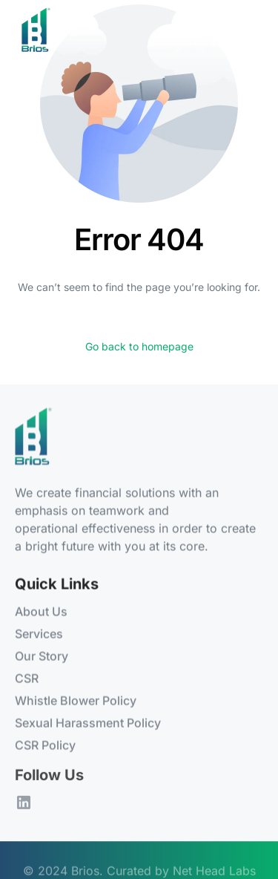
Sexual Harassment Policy (88, 723)
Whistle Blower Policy (75, 700)
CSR (27, 678)
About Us (41, 611)
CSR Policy (45, 745)
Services (39, 634)
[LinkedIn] (24, 803)
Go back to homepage (139, 346)
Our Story (41, 656)
